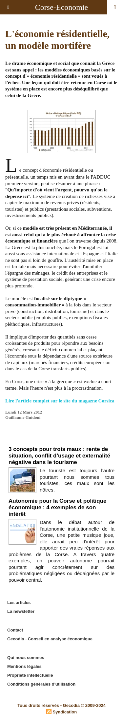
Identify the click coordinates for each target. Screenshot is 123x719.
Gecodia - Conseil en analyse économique (49, 638)
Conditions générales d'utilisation (41, 684)
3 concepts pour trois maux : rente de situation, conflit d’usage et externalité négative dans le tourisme (59, 455)
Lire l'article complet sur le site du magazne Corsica (59, 400)
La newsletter (20, 611)
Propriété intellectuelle (30, 675)
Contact (15, 630)
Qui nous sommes (25, 657)
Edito (61, 439)
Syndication (64, 711)
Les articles (19, 602)
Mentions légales (24, 666)
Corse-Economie (61, 7)
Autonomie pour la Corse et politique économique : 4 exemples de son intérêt (57, 507)
